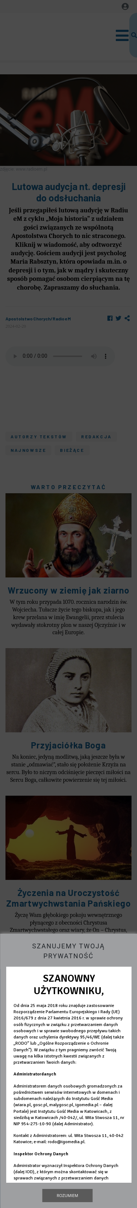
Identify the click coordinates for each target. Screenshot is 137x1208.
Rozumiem (67, 1195)
